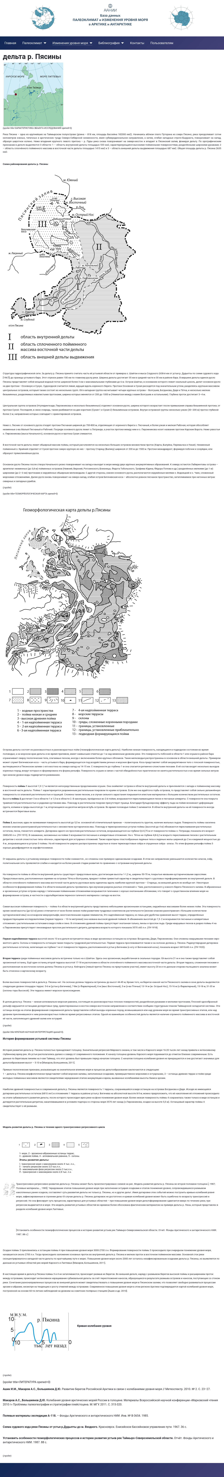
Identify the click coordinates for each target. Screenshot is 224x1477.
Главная (10, 43)
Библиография (109, 43)
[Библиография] (122, 43)
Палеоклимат (32, 43)
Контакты (137, 43)
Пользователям (161, 43)
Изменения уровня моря (70, 43)
